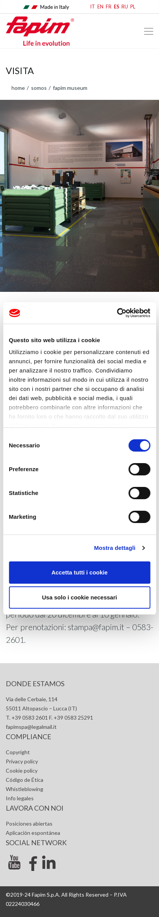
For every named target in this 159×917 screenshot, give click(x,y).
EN (100, 7)
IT (92, 7)
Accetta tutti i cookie (79, 572)
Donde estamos (35, 683)
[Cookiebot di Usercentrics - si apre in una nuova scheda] (116, 313)
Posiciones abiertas (29, 823)
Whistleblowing (24, 789)
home (18, 87)
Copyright (18, 752)
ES (116, 7)
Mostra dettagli (114, 548)
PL (132, 7)
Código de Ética (24, 779)
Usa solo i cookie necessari (79, 597)
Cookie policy (22, 770)
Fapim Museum (69, 87)
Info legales (20, 798)
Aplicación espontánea (33, 832)
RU (124, 7)
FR (108, 7)
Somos (38, 87)
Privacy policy (22, 761)
